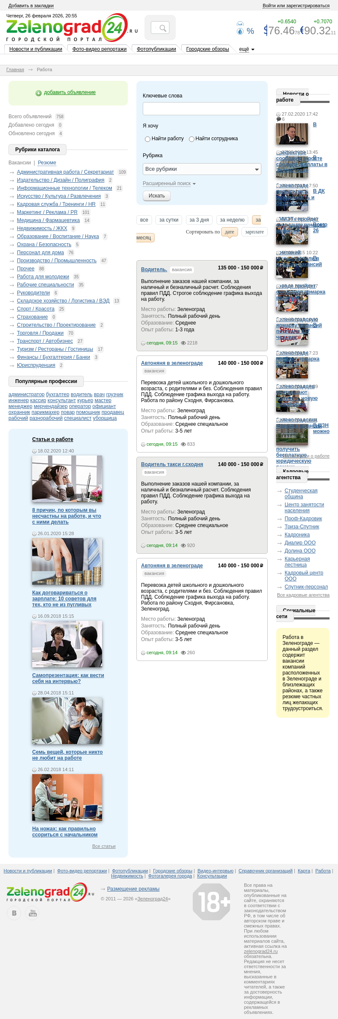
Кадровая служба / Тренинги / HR (56, 204)
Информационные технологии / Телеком (64, 188)
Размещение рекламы (133, 889)
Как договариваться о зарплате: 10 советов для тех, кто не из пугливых (64, 599)
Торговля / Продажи (40, 333)
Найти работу (168, 139)
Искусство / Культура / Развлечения (59, 196)
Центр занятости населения (304, 508)
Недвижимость (127, 875)
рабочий (18, 418)
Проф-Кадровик (303, 519)
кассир (38, 400)
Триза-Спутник (302, 527)
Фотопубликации (156, 49)
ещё (244, 49)
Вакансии (19, 163)
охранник (19, 412)
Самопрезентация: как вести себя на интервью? (68, 678)
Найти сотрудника (217, 139)
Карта (304, 870)
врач (99, 394)
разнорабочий (46, 418)
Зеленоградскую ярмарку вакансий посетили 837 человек (299, 328)
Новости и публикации (35, 49)
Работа (322, 870)
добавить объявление (70, 92)
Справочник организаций (265, 870)
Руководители (33, 293)
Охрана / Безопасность (44, 244)
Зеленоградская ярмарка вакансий (299, 423)
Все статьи (104, 846)
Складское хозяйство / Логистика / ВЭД (63, 301)
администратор (26, 394)
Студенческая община (301, 494)
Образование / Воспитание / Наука (58, 236)
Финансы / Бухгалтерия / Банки (53, 357)
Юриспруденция (36, 365)
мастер (102, 400)
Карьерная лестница (297, 562)
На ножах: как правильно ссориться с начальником (64, 832)
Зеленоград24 (152, 898)
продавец (113, 412)
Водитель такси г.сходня (172, 464)
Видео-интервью (215, 870)
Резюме (47, 163)
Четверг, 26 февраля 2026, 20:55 (41, 15)
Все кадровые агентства (303, 594)
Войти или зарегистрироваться (296, 5)
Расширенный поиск (167, 183)
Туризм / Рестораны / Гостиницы (55, 349)
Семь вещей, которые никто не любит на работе (67, 755)
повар (68, 412)
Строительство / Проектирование (56, 325)
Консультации (212, 875)
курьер (86, 400)
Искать (157, 196)
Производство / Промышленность (57, 261)
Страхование (32, 317)
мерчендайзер (51, 406)
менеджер (20, 406)
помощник (88, 412)
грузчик (114, 394)
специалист (77, 418)
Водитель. (154, 269)
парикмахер (45, 412)
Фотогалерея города (170, 875)
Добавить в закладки (31, 5)
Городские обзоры (207, 49)
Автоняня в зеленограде (172, 363)
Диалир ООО (300, 543)
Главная (15, 69)
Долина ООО (300, 551)
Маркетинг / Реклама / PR (47, 212)
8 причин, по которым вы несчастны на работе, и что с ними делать (66, 516)
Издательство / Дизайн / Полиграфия (60, 180)
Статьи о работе (52, 439)
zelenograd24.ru (261, 951)
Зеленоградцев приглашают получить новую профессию (297, 395)
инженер (18, 400)
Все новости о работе (306, 455)
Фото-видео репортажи (99, 49)
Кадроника (297, 535)
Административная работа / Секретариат (65, 172)
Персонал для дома (40, 252)
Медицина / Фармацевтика (48, 220)
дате (230, 232)
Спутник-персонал (306, 587)
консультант (61, 400)
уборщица (104, 418)
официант (104, 406)
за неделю (232, 221)
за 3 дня (199, 221)
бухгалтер (57, 394)
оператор (80, 406)
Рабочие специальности (45, 285)
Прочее (25, 269)
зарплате (254, 232)
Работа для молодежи (43, 277)
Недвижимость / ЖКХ (42, 228)
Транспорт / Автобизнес (45, 341)
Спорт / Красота (36, 309)
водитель (81, 394)
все (144, 221)
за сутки (169, 221)
